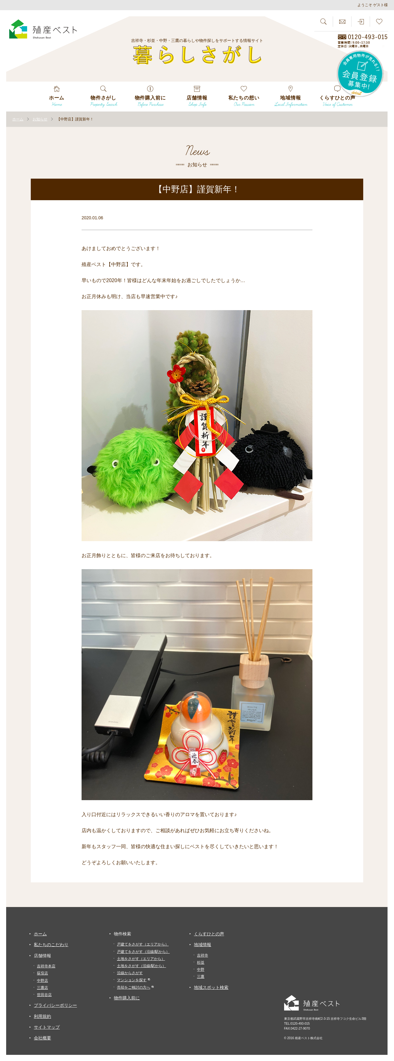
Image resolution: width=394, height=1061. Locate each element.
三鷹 (200, 976)
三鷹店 (42, 988)
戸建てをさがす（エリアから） (143, 944)
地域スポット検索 (211, 987)
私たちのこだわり (51, 944)
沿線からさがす (130, 973)
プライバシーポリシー (55, 1005)
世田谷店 (44, 995)
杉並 (200, 962)
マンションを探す (132, 980)
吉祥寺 (202, 955)
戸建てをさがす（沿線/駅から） (143, 952)
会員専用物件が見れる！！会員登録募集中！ (360, 74)
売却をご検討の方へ (133, 987)
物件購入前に (127, 997)
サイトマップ (47, 1027)
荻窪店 (42, 973)
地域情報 (202, 944)
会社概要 (42, 1037)
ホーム (40, 933)
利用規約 (42, 1016)
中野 (200, 969)
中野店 (42, 980)
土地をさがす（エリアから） (141, 959)
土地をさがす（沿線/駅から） (141, 966)
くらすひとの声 (209, 933)
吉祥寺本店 (46, 966)
